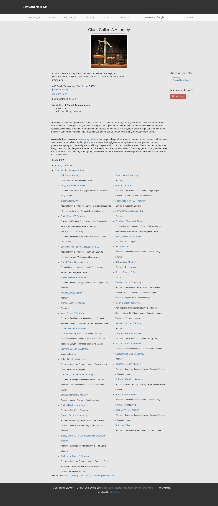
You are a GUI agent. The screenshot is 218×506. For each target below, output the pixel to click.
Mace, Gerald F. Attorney (72, 313)
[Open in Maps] (60, 89)
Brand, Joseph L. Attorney (73, 303)
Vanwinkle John (123, 246)
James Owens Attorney (71, 293)
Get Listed (89, 17)
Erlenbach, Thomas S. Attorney (130, 221)
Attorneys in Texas (63, 165)
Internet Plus (115, 492)
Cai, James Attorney (70, 175)
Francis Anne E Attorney (127, 175)
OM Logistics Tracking (104, 475)
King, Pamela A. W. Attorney (129, 333)
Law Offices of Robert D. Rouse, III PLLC (80, 247)
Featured (52, 17)
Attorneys (176, 77)
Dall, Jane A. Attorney (126, 262)
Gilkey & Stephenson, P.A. (128, 303)
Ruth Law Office (123, 425)
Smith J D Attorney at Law (73, 405)
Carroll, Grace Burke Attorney (74, 262)
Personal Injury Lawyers (182, 80)
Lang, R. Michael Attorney (73, 185)
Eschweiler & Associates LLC (129, 211)
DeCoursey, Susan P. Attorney (75, 456)
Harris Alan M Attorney (126, 394)
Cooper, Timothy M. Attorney (74, 415)
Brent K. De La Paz (125, 185)
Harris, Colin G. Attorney (72, 231)
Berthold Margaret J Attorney (74, 395)
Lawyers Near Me (35, 6)
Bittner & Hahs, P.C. (70, 201)
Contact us (124, 17)
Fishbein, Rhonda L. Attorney (129, 379)
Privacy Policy (164, 488)
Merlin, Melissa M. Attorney (128, 236)
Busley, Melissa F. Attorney (73, 277)
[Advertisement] (35, 117)
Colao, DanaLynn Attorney (73, 359)
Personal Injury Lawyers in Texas (69, 170)
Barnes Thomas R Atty (126, 272)
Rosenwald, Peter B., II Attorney (130, 201)
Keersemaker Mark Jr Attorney (130, 354)
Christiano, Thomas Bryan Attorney (77, 374)
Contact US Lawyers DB (115, 488)
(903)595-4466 (59, 94)
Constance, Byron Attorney (128, 364)
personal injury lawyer (88, 139)
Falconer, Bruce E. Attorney (128, 282)
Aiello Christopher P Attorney (129, 323)
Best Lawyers (70, 17)
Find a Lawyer (35, 17)
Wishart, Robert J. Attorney (128, 343)
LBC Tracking (86, 475)
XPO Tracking (71, 475)
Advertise (106, 17)
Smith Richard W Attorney (73, 216)
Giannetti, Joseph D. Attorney (74, 349)
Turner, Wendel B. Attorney (73, 328)
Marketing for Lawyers (63, 488)
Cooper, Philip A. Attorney (128, 410)
